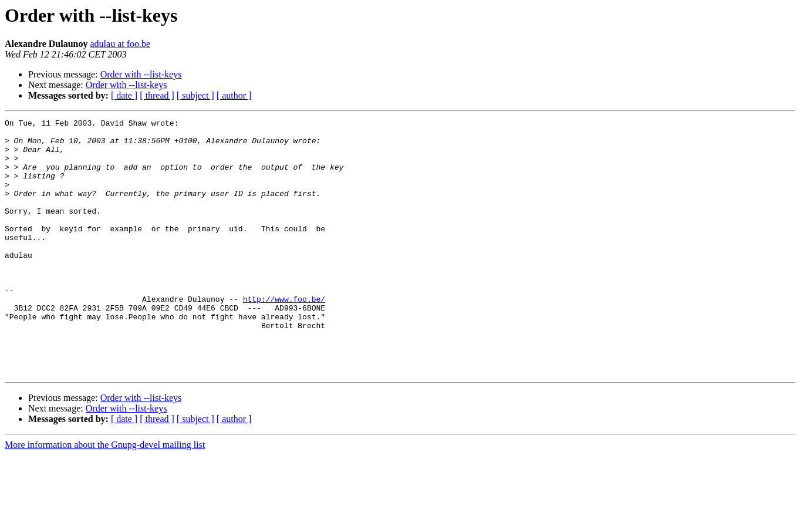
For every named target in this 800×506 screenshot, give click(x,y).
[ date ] (124, 95)
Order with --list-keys (141, 74)
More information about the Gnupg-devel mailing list (105, 496)
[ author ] (234, 95)
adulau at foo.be (120, 44)
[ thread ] (157, 95)
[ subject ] (195, 95)
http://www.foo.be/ (284, 335)
